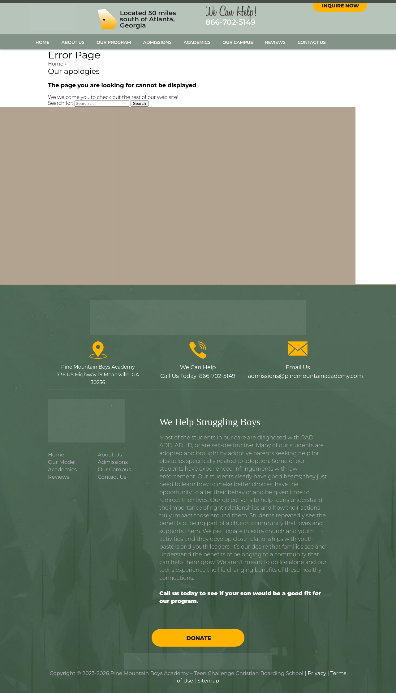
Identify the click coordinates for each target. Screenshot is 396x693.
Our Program (114, 42)
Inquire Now (340, 28)
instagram (345, 12)
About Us (73, 42)
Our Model (61, 462)
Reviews (275, 42)
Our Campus (237, 42)
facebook (334, 12)
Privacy (317, 673)
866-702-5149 (231, 24)
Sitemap (208, 681)
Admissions (157, 42)
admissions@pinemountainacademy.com (305, 376)
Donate (198, 638)
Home (43, 42)
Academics (197, 42)
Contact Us (312, 42)
